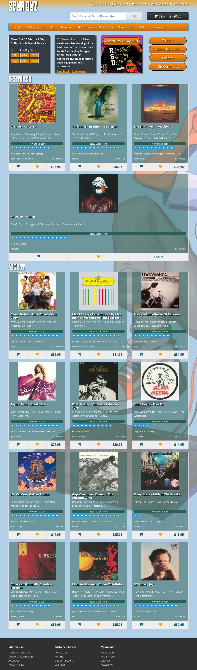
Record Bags (106, 27)
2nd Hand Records (35, 27)
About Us (13, 660)
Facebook (63, 71)
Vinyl (17, 27)
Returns (59, 656)
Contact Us (61, 652)
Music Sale (67, 27)
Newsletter (107, 664)
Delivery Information (20, 656)
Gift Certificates (64, 660)
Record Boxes (126, 27)
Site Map (60, 664)
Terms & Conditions (20, 652)
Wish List (106, 660)
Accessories (160, 27)
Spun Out (22, 7)
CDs (53, 27)
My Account (108, 652)
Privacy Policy (16, 664)
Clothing (143, 27)
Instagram (79, 71)
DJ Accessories (85, 27)
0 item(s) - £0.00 (167, 16)
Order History (109, 656)
